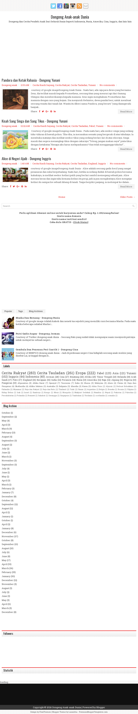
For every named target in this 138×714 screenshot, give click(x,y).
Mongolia (67, 392)
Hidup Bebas (7, 392)
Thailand (62, 389)
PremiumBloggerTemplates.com (93, 712)
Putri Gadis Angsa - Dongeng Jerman (38, 333)
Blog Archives (36, 311)
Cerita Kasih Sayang (43, 85)
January (6, 492)
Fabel (92, 126)
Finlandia (6, 389)
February (6, 432)
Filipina (130, 389)
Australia (51, 386)
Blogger (100, 707)
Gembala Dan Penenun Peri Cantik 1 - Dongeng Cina (47, 349)
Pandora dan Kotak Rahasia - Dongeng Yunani (31, 80)
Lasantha (73, 712)
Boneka (111, 389)
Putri (15, 379)
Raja (104, 379)
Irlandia (74, 386)
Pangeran (7, 382)
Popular (8, 311)
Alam (110, 383)
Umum (80, 389)
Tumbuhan (76, 395)
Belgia (102, 389)
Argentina (91, 389)
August (5, 436)
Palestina (129, 392)
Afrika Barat (38, 383)
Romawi (31, 395)
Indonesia (32, 376)
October (6, 412)
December (7, 496)
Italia (77, 383)
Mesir (56, 392)
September (8, 416)
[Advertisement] (69, 53)
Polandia (21, 395)
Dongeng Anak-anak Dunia (70, 17)
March (5, 428)
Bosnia (121, 389)
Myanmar (17, 389)
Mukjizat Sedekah (82, 392)
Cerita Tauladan (79, 85)
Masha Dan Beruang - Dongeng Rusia (38, 317)
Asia (115, 373)
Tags (20, 311)
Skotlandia (20, 386)
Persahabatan (8, 395)
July (4, 448)
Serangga (53, 395)
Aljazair (109, 386)
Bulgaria (63, 386)
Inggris (102, 163)
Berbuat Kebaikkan (124, 386)
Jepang (115, 379)
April (4, 424)
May (4, 420)
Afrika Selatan (36, 386)
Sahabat (41, 395)
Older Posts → (127, 196)
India (54, 379)
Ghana (87, 383)
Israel (26, 392)
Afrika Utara (97, 386)
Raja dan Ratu (49, 389)
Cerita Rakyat (62, 85)
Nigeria (128, 379)
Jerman (50, 376)
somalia (111, 395)
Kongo (47, 392)
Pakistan (117, 392)
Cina (62, 376)
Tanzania (65, 383)
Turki (72, 389)
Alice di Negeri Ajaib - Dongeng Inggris (26, 158)
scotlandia (100, 395)
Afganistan (23, 383)
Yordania (88, 395)
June (4, 452)
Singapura (64, 395)
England (92, 163)
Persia (120, 383)
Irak (18, 392)
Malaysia (99, 383)
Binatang (74, 376)
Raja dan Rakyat (32, 389)
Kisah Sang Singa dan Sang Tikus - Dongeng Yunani (34, 121)
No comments (107, 85)
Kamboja (36, 392)
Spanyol (52, 383)
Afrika (88, 376)
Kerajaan (41, 379)
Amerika (92, 379)
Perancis (66, 379)
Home (61, 196)
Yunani (92, 85)
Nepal (107, 392)
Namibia (97, 392)
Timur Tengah (104, 376)
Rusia (79, 379)
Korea (85, 386)
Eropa (81, 372)
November (8, 460)
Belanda (121, 376)
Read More (126, 111)
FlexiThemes (45, 712)
